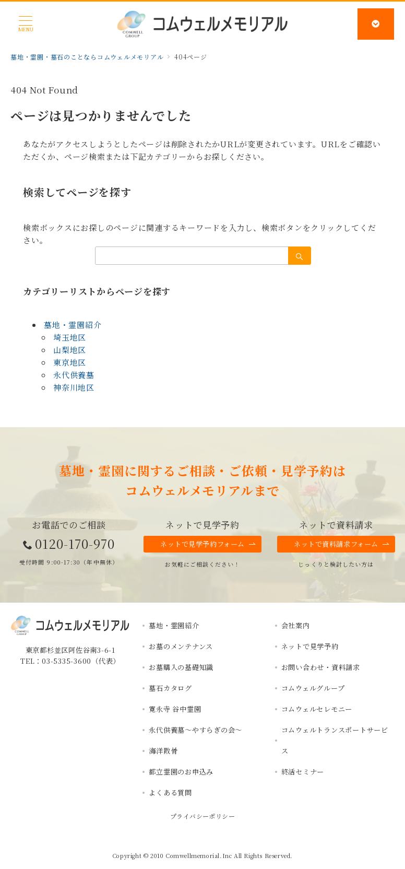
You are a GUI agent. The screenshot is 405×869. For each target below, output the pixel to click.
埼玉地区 (69, 337)
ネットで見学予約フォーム (208, 544)
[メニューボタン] (25, 24)
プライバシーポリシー (202, 816)
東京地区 (69, 362)
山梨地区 (69, 349)
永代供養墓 (73, 374)
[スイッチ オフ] (376, 24)
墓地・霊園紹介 (72, 324)
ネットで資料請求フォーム (342, 544)
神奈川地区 (73, 387)
